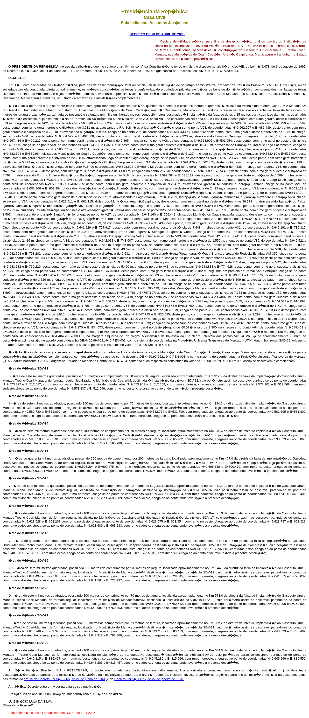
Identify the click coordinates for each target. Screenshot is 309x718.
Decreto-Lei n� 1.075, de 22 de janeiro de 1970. (149, 679)
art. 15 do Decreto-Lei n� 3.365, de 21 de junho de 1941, (65, 679)
